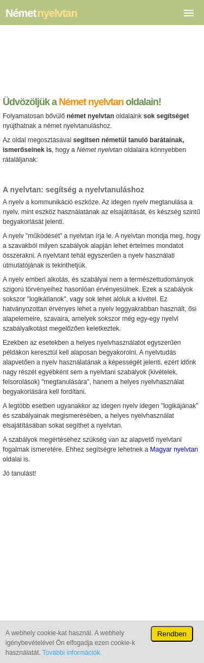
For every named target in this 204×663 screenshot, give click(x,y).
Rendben (172, 634)
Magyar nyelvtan (174, 449)
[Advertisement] (102, 63)
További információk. (72, 652)
